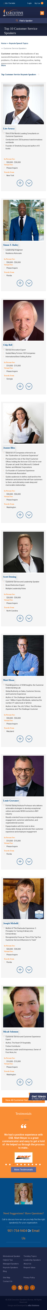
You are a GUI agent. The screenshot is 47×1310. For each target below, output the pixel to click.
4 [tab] (17, 1164)
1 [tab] (6, 1164)
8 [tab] (32, 1164)
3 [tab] (13, 1164)
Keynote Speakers (10, 1267)
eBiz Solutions (33, 1305)
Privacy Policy (29, 1277)
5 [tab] (21, 1164)
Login (29, 3)
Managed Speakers (11, 1264)
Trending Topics (30, 1256)
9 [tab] (36, 1164)
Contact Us (7, 1281)
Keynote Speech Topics (19, 43)
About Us (27, 1264)
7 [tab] (28, 1164)
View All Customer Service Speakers (23, 1100)
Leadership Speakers (32, 1260)
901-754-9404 (10, 3)
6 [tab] (25, 1164)
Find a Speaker (25, 21)
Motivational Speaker (11, 1256)
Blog (5, 1271)
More (3, 65)
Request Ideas (29, 1267)
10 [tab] (40, 1164)
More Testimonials (23, 1169)
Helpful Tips (8, 1260)
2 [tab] (10, 1164)
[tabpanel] (23, 1147)
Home (4, 43)
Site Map (6, 1277)
